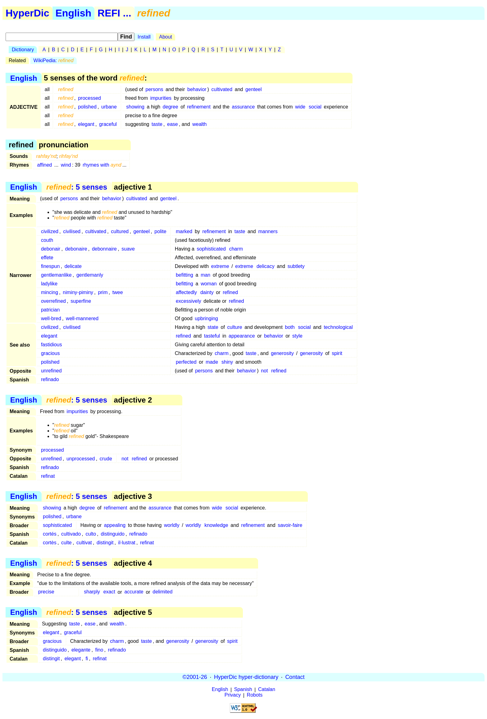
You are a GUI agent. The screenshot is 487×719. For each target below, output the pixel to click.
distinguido (113, 534)
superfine (81, 301)
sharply (92, 592)
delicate (73, 266)
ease (172, 124)
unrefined (51, 370)
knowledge (216, 525)
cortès (50, 542)
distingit (105, 542)
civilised (71, 231)
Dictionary (23, 49)
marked (184, 231)
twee (117, 292)
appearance (242, 336)
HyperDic (27, 13)
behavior (196, 89)
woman (209, 283)
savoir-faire (290, 525)
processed (89, 98)
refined (230, 292)
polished (87, 106)
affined (44, 165)
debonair (50, 248)
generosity (282, 353)
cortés (50, 534)
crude (106, 458)
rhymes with (102, 165)
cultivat (84, 542)
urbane (109, 106)
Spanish (243, 689)
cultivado (71, 534)
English (74, 13)
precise (46, 592)
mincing (49, 292)
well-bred (51, 318)
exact (109, 592)
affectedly (186, 292)
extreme (220, 266)
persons (154, 89)
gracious (50, 353)
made (212, 362)
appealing (114, 525)
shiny (227, 362)
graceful (108, 124)
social (315, 106)
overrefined (53, 301)
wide (300, 106)
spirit (337, 353)
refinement (199, 106)
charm (236, 248)
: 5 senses (76, 187)
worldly (172, 525)
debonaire (76, 248)
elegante (80, 649)
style (297, 336)
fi (86, 658)
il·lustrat (126, 542)
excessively (188, 301)
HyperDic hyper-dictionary (246, 677)
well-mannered (82, 318)
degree (170, 106)
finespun (50, 266)
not (264, 370)
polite (160, 231)
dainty (207, 292)
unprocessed (80, 458)
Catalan (266, 689)
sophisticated (211, 248)
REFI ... (114, 13)
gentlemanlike (56, 275)
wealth (199, 124)
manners (267, 231)
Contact (294, 677)
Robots (255, 695)
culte (66, 542)
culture (234, 327)
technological (338, 327)
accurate (133, 592)
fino (99, 649)
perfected (186, 362)
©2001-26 (195, 677)
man (205, 275)
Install (144, 36)
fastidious (51, 344)
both (290, 327)
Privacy (233, 695)
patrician (50, 309)
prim (102, 292)
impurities (160, 98)
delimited (162, 592)
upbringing (206, 318)
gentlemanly (89, 275)
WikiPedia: (54, 60)
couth (47, 240)
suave (128, 248)
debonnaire (104, 248)
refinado (50, 379)
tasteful (212, 336)
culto (90, 534)
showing (135, 106)
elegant (86, 124)
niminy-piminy (78, 292)
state (212, 327)
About (165, 36)
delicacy (266, 266)
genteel (253, 89)
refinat (48, 476)
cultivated (222, 89)
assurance (243, 106)
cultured (120, 231)
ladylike (49, 283)
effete (47, 257)
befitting (184, 275)
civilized (49, 231)
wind (66, 165)
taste (157, 124)
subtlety (296, 266)
